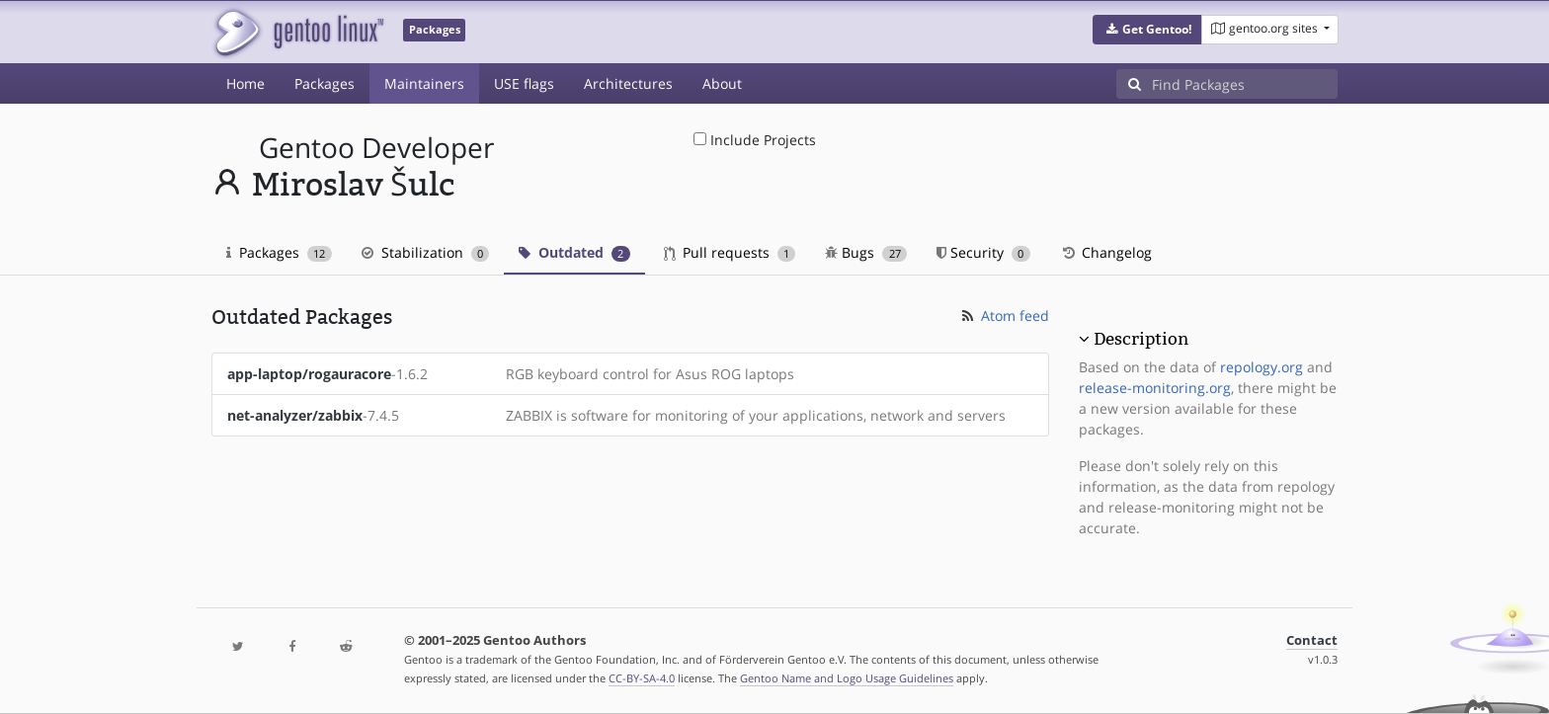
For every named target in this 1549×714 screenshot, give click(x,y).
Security (983, 252)
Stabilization (426, 252)
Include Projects (754, 139)
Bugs (866, 252)
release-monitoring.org (1155, 387)
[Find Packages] (1245, 84)
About (722, 83)
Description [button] (1141, 339)
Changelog (1106, 252)
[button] (1147, 29)
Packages (324, 83)
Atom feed (1004, 315)
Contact (1312, 640)
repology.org (1261, 366)
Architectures (628, 83)
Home (245, 83)
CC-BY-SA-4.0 (642, 678)
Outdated (574, 252)
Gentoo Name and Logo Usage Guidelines (846, 678)
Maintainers (424, 83)
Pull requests (730, 252)
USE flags (524, 83)
